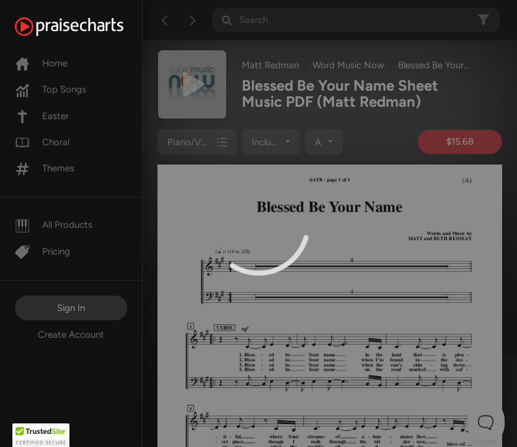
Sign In (71, 308)
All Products (53, 224)
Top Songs (50, 89)
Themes (44, 168)
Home (41, 63)
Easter (42, 116)
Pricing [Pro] (42, 251)
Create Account (71, 334)
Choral (42, 142)
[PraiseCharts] (84, 26)
